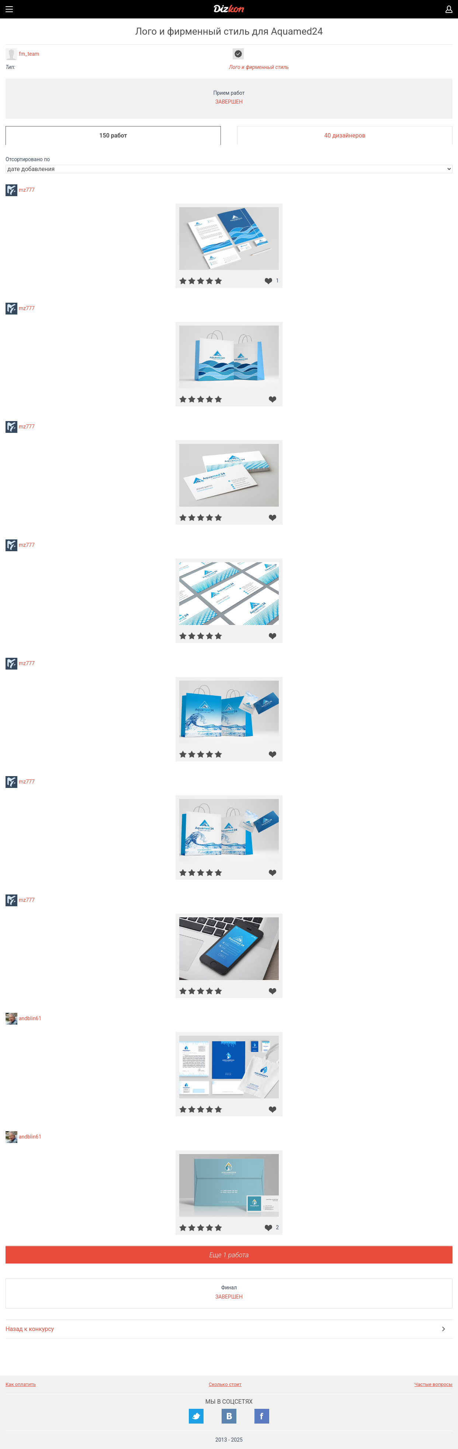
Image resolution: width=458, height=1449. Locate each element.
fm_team (29, 54)
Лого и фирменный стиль (259, 67)
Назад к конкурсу (30, 1328)
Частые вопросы (433, 1384)
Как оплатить (21, 1384)
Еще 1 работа (229, 1255)
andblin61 (30, 1018)
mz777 (27, 190)
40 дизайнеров (344, 135)
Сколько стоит (225, 1384)
